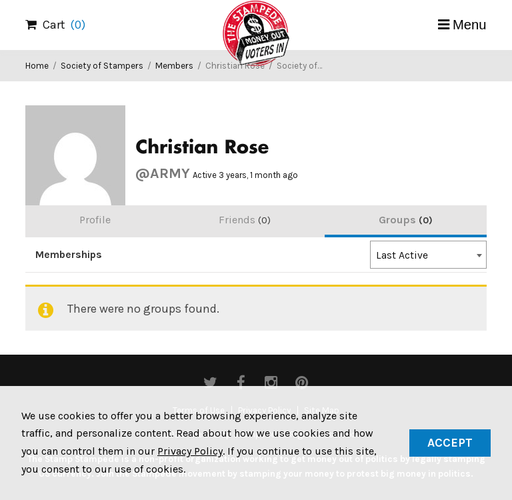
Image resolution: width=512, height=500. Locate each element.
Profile (95, 219)
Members (174, 66)
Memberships (68, 255)
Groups (406, 219)
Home (37, 66)
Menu (470, 24)
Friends (245, 219)
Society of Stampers (102, 66)
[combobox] (428, 255)
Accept (450, 442)
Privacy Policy (190, 451)
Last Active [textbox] (402, 255)
